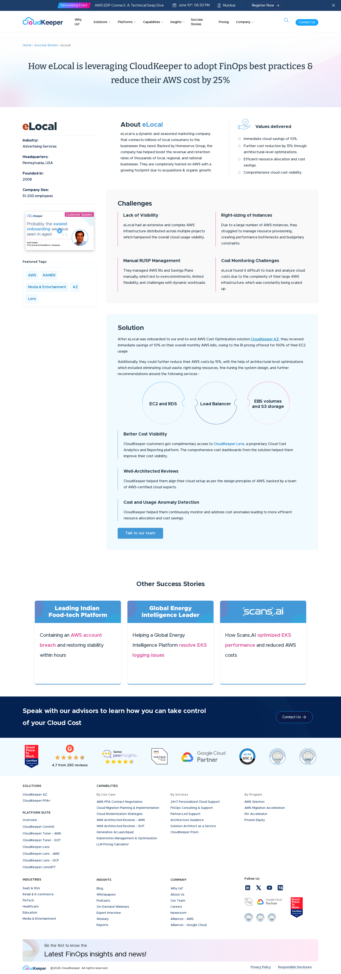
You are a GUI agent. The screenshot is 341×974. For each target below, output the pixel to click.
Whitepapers (106, 894)
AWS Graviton (254, 801)
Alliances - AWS (182, 919)
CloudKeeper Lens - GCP (41, 860)
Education (30, 912)
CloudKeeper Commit (38, 826)
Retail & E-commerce (38, 894)
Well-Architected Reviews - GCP (120, 826)
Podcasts (103, 900)
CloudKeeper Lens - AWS (41, 853)
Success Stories (197, 22)
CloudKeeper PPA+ (36, 800)
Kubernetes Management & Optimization (127, 838)
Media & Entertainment (47, 287)
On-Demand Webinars (113, 906)
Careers (176, 906)
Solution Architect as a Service (193, 826)
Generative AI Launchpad (115, 832)
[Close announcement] (333, 5)
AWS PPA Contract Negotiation (119, 801)
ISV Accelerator (255, 814)
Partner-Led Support (185, 814)
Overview (30, 820)
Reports (102, 925)
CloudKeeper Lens (229, 444)
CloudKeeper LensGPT (39, 867)
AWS (32, 275)
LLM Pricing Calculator (113, 844)
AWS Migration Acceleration (264, 807)
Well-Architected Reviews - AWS (121, 820)
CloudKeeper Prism (184, 832)
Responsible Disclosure (295, 967)
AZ (75, 287)
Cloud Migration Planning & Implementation (128, 807)
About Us (177, 894)
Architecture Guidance (187, 820)
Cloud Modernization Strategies (120, 814)
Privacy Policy (261, 967)
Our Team (177, 900)
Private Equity (254, 820)
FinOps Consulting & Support (191, 807)
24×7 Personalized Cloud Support (195, 801)
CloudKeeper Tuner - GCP (41, 840)
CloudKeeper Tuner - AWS (42, 833)
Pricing (224, 22)
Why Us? (78, 22)
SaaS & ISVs (31, 888)
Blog (100, 888)
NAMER (49, 275)
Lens (32, 299)
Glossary (103, 919)
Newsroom (178, 912)
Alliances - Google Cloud (188, 925)
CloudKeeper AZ (265, 339)
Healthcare (31, 906)
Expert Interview (109, 912)
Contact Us (307, 22)
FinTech (28, 900)
